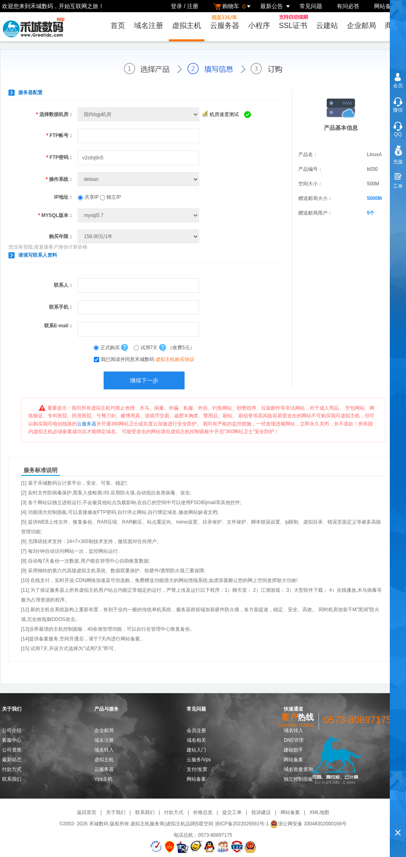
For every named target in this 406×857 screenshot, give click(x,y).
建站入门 (196, 750)
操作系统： (59, 179)
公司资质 (11, 750)
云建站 (327, 25)
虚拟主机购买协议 (174, 359)
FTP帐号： (59, 135)
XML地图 (319, 812)
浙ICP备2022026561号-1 (242, 824)
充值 (398, 162)
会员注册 (196, 730)
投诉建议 (261, 812)
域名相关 (196, 740)
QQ (398, 134)
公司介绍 (11, 730)
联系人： (63, 285)
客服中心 (11, 740)
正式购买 (107, 347)
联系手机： (61, 307)
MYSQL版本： (55, 215)
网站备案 (385, 6)
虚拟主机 (186, 25)
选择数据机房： (54, 114)
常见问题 (311, 6)
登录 (176, 6)
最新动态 (11, 759)
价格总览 (203, 812)
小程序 (259, 25)
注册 (192, 6)
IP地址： (63, 197)
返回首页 (86, 812)
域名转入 (104, 750)
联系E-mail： (58, 326)
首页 (118, 25)
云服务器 (224, 22)
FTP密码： (59, 157)
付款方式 (11, 769)
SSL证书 (294, 22)
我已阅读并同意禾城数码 (147, 359)
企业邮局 (361, 25)
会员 (398, 85)
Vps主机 (103, 779)
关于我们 (115, 812)
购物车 (233, 6)
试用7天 (146, 347)
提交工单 (232, 812)
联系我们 (11, 779)
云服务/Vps (199, 759)
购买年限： (61, 236)
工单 (398, 186)
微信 (398, 110)
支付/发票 (197, 769)
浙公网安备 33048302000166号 (308, 824)
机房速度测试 (224, 114)
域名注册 (148, 25)
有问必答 (348, 6)
